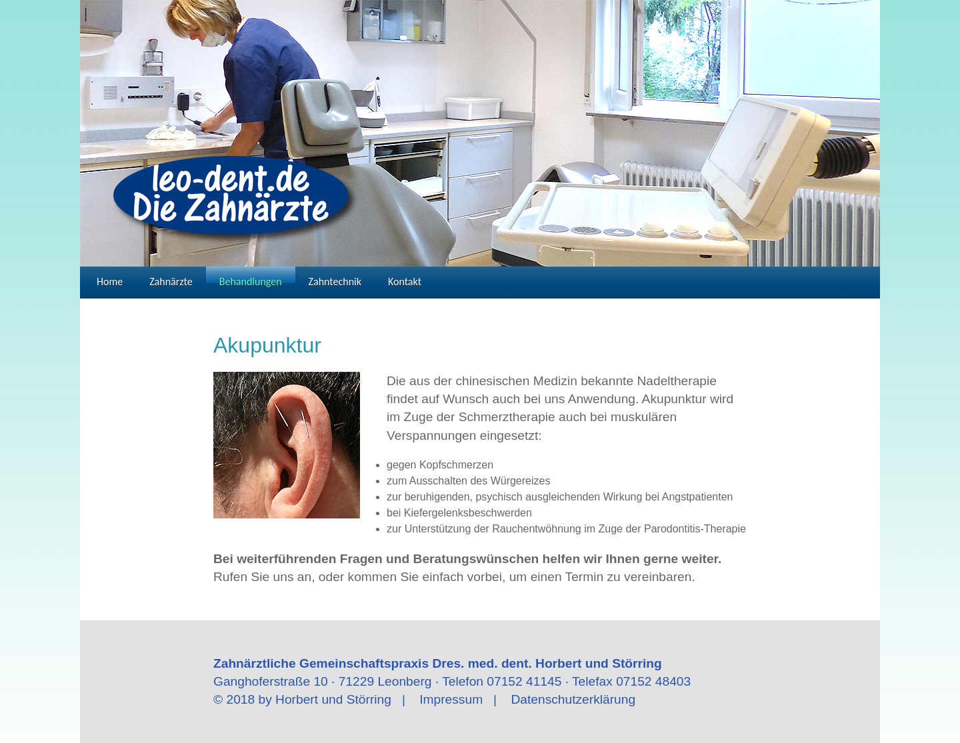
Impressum (451, 699)
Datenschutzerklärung (573, 699)
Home (110, 279)
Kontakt (404, 279)
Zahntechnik (335, 279)
